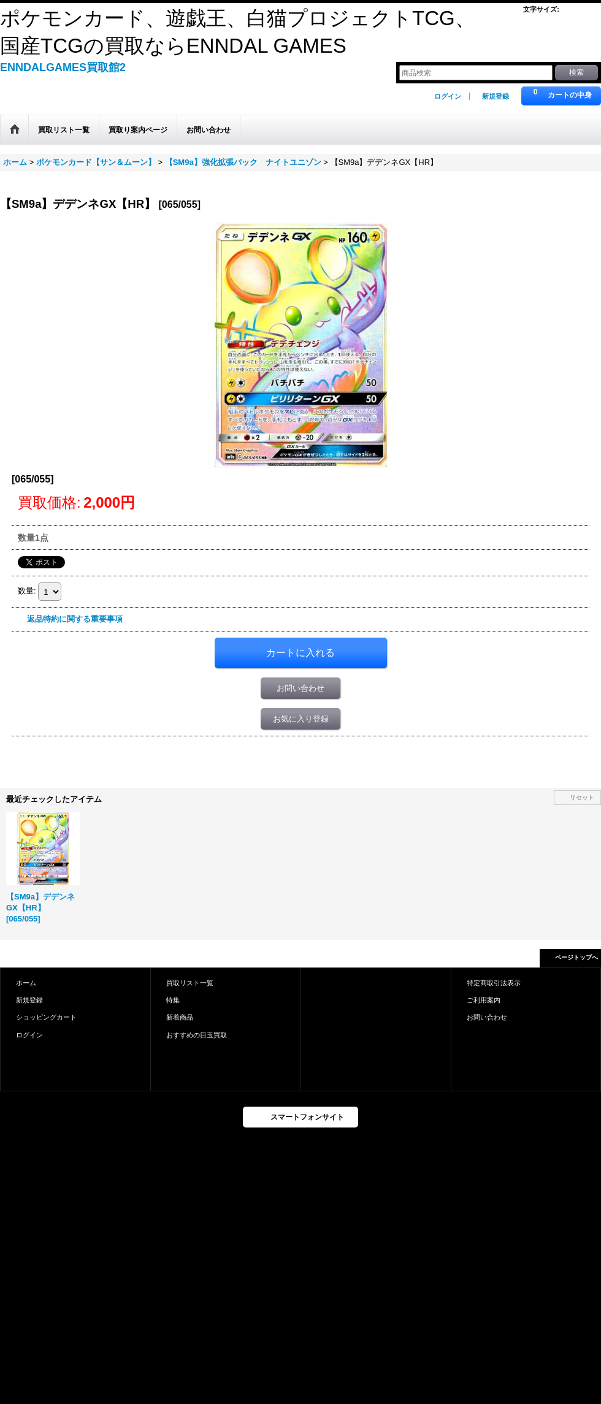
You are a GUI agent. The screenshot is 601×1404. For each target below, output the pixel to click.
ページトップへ (576, 957)
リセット (582, 797)
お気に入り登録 (301, 718)
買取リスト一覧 (189, 982)
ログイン (447, 96)
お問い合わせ (300, 688)
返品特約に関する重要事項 (75, 619)
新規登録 (495, 96)
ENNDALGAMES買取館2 (63, 67)
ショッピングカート (46, 1017)
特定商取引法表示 (494, 982)
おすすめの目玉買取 (196, 1035)
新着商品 (179, 1017)
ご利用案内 (483, 1000)
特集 (173, 1000)
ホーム (26, 982)
